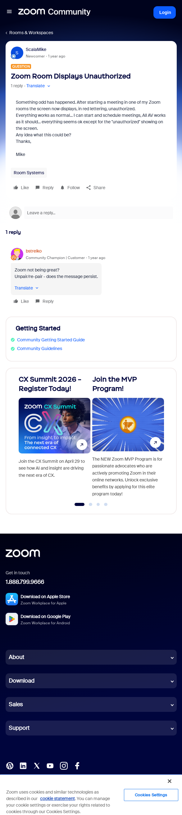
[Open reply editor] (91, 213)
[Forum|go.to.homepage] (54, 12)
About (16, 657)
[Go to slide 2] (90, 504)
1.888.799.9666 (25, 582)
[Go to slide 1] (80, 504)
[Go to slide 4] (106, 504)
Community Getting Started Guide (51, 340)
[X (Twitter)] (37, 765)
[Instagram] (64, 765)
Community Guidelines (39, 348)
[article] (91, 277)
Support (19, 728)
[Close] (169, 781)
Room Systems (29, 172)
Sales (16, 704)
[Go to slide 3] (98, 504)
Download (21, 681)
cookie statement (57, 798)
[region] (91, 794)
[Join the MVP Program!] (128, 438)
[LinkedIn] (23, 765)
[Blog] (10, 765)
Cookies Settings (151, 795)
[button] (9, 12)
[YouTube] (50, 765)
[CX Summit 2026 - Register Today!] (55, 438)
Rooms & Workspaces (31, 32)
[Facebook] (77, 765)
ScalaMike (36, 49)
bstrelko (34, 251)
